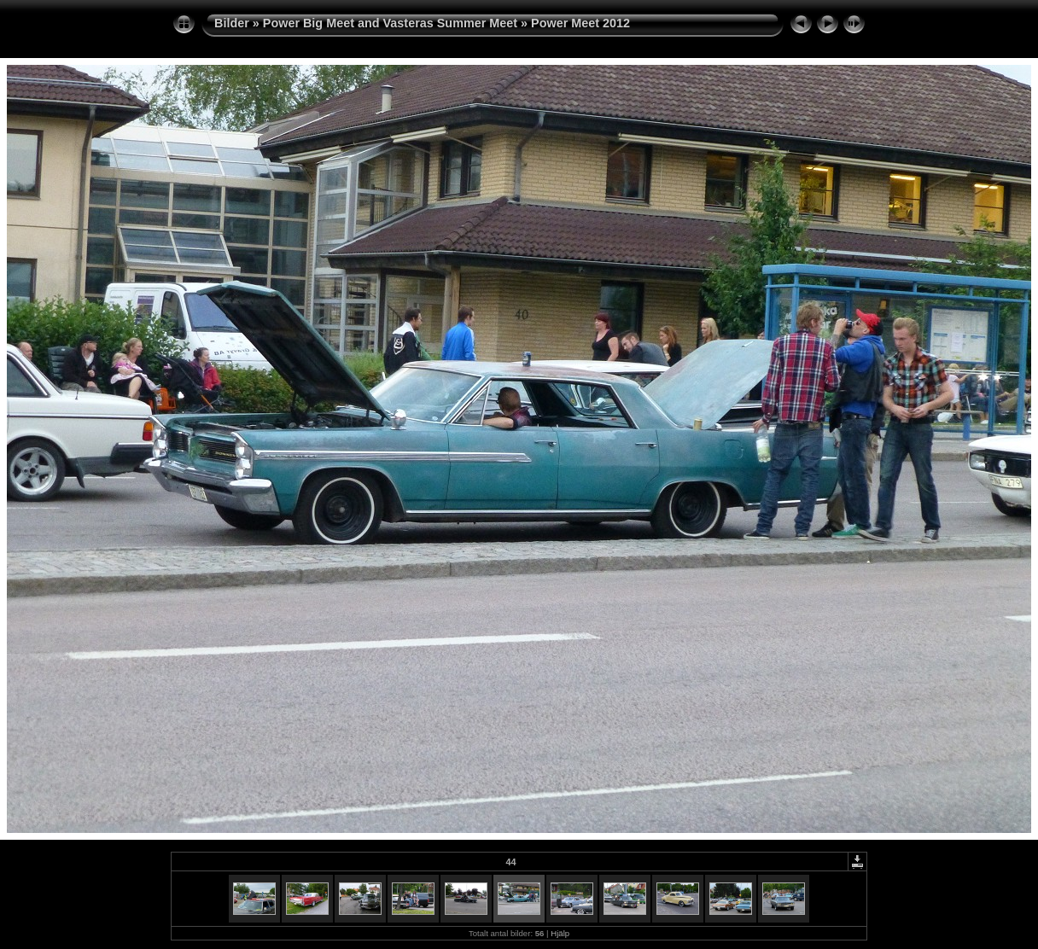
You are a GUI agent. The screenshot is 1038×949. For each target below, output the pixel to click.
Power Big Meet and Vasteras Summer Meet (390, 23)
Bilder (231, 23)
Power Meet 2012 (580, 23)
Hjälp (560, 933)
